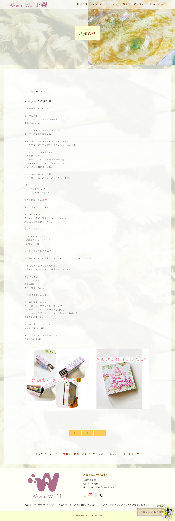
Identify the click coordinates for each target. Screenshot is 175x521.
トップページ (44, 454)
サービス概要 (63, 454)
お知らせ (82, 4)
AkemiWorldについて (105, 4)
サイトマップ (131, 454)
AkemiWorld (81, 516)
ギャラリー (140, 4)
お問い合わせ (82, 454)
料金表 (126, 4)
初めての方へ (158, 4)
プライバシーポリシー (106, 454)
